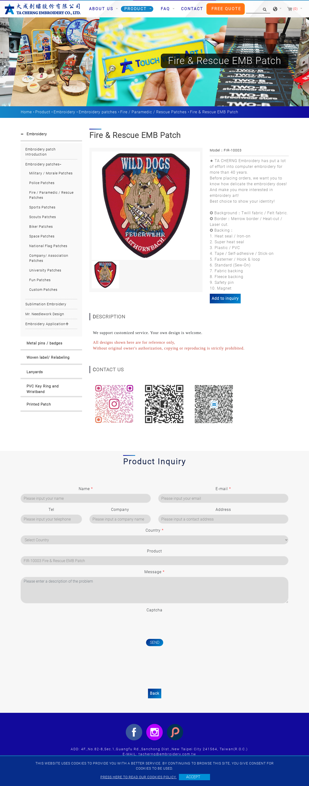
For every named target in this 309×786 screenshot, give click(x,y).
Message (154, 572)
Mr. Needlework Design (44, 314)
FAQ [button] (166, 9)
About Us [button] (102, 9)
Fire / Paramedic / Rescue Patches (153, 112)
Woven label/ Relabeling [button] (48, 357)
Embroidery (64, 112)
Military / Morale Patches (51, 173)
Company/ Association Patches (48, 258)
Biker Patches (41, 227)
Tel (51, 509)
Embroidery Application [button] (45, 324)
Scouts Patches (42, 217)
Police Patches (42, 183)
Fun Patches (40, 280)
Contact (192, 9)
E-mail (223, 488)
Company (120, 509)
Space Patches (42, 236)
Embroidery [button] (37, 134)
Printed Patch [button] (39, 404)
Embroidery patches (98, 112)
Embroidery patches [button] (42, 164)
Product (42, 112)
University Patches (45, 270)
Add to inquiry (225, 298)
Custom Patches (43, 290)
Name (86, 488)
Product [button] (136, 9)
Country (155, 530)
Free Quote (226, 9)
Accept (193, 777)
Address (223, 509)
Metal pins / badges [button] (45, 343)
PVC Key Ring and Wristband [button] (43, 389)
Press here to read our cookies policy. (138, 777)
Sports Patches (42, 207)
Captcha (154, 610)
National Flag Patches (48, 246)
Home (26, 112)
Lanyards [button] (35, 372)
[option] (146, 205)
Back (154, 693)
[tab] (51, 135)
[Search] (258, 9)
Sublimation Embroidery (45, 304)
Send (154, 642)
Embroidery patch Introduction (40, 151)
